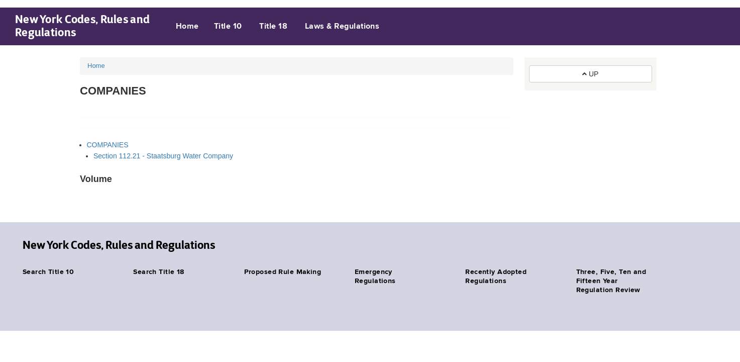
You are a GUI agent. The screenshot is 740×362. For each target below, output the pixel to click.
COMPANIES (108, 145)
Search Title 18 (158, 272)
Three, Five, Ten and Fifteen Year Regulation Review (611, 281)
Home (187, 27)
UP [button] (590, 74)
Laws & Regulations (342, 27)
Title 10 (228, 27)
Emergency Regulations (375, 276)
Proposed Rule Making (282, 272)
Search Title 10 (48, 272)
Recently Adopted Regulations (495, 276)
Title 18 (273, 27)
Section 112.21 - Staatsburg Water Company (163, 156)
